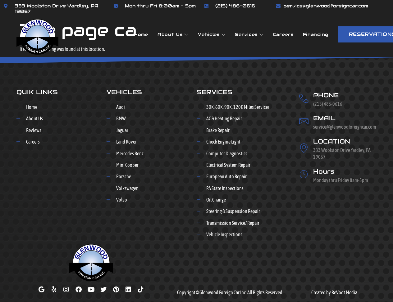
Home (141, 34)
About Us (173, 34)
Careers (283, 34)
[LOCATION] (303, 148)
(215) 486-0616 (235, 6)
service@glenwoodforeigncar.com (326, 6)
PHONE (326, 95)
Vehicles (212, 34)
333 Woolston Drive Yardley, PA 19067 (56, 8)
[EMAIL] (303, 121)
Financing (315, 34)
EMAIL (324, 118)
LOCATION (331, 141)
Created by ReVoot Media (334, 292)
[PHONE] (303, 98)
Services (249, 34)
